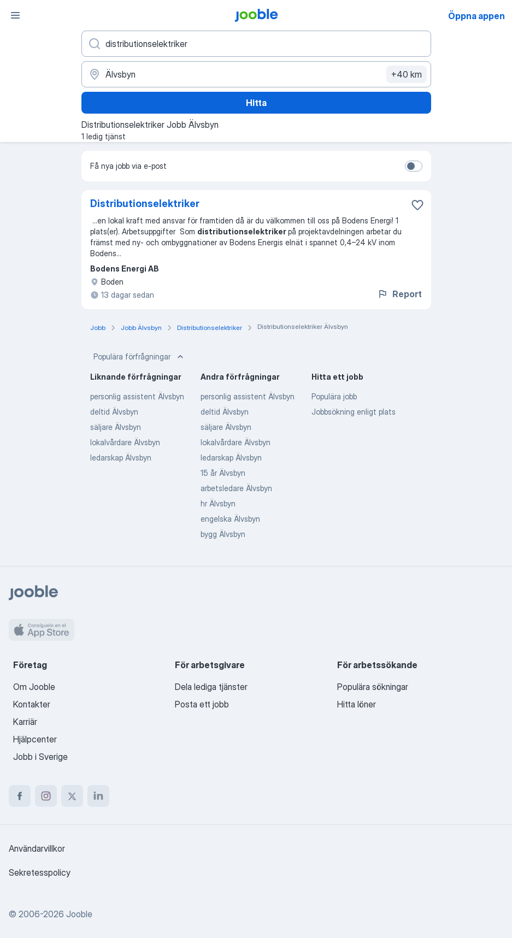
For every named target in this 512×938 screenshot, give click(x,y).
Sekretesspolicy (39, 872)
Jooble (79, 913)
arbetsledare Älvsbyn (236, 488)
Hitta (256, 102)
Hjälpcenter (35, 739)
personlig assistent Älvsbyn (137, 396)
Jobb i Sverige (40, 756)
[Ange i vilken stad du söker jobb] (256, 74)
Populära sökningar (372, 686)
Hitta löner (356, 704)
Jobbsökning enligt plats (353, 411)
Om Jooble (34, 686)
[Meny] (15, 15)
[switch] (413, 166)
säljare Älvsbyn (115, 427)
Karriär (25, 721)
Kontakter (31, 704)
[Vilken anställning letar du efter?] (256, 44)
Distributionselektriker (144, 203)
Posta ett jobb (202, 704)
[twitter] (72, 796)
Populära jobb (334, 396)
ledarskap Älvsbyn (120, 457)
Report (399, 293)
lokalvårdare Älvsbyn (125, 442)
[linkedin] (98, 796)
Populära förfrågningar (139, 356)
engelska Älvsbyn (230, 518)
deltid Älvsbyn (114, 411)
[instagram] (46, 796)
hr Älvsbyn (218, 503)
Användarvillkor (37, 848)
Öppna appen (476, 15)
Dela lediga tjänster (211, 686)
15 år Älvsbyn (223, 472)
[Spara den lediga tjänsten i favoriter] (417, 204)
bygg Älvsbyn (223, 534)
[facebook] (20, 796)
